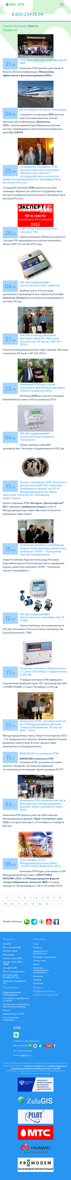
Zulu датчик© (10, 967)
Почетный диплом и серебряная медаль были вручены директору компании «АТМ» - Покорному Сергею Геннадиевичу (43, 549)
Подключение (11, 987)
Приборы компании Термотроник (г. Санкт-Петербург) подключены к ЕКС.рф (43, 671)
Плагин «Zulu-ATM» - (13, 962)
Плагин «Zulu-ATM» (12, 958)
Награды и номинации (44, 957)
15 (47, 903)
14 (39, 903)
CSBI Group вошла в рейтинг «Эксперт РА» (39, 230)
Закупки (37, 979)
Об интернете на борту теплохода (43, 109)
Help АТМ (56, 1068)
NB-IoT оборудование (14, 971)
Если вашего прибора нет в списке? (16, 999)
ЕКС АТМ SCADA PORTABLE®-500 (11, 976)
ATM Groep (29, 1066)
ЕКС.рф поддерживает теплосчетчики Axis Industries (40, 283)
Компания (20, 25)
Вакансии (38, 976)
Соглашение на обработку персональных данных (16, 1005)
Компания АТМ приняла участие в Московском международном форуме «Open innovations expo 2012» (42, 804)
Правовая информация (57, 1066)
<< (6, 897)
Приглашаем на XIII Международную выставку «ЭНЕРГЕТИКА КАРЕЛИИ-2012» (40, 863)
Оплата (6, 1010)
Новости (37, 947)
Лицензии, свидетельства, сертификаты (41, 970)
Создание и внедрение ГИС (14, 982)
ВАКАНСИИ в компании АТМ (39, 753)
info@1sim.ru (24, 1055)
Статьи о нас (39, 960)
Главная (7, 25)
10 (12, 903)
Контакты (38, 983)
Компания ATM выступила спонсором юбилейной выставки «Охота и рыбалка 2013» (42, 387)
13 (32, 903)
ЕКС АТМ (7, 943)
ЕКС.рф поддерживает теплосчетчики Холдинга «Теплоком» (37, 436)
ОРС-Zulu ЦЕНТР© (12, 947)
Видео (36, 964)
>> (59, 903)
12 (26, 903)
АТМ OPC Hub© (10, 951)
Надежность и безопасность (40, 952)
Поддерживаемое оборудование (12, 993)
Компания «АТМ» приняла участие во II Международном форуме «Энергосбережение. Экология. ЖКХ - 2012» (43, 725)
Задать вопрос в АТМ (13, 1013)
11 (19, 903)
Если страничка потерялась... (11, 1018)
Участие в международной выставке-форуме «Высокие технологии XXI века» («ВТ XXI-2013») (41, 339)
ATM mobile (8, 954)
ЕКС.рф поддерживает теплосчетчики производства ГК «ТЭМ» (42, 617)
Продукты (8, 938)
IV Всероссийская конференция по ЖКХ (43, 61)
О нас (36, 943)
